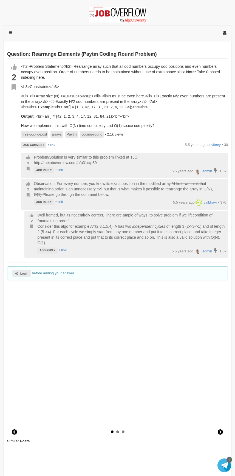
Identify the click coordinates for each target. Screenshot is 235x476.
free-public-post (34, 134)
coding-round (91, 134)
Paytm (72, 134)
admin (203, 171)
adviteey (213, 145)
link (52, 145)
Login (22, 273)
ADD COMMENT (33, 145)
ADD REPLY (44, 170)
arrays (57, 134)
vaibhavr (206, 202)
